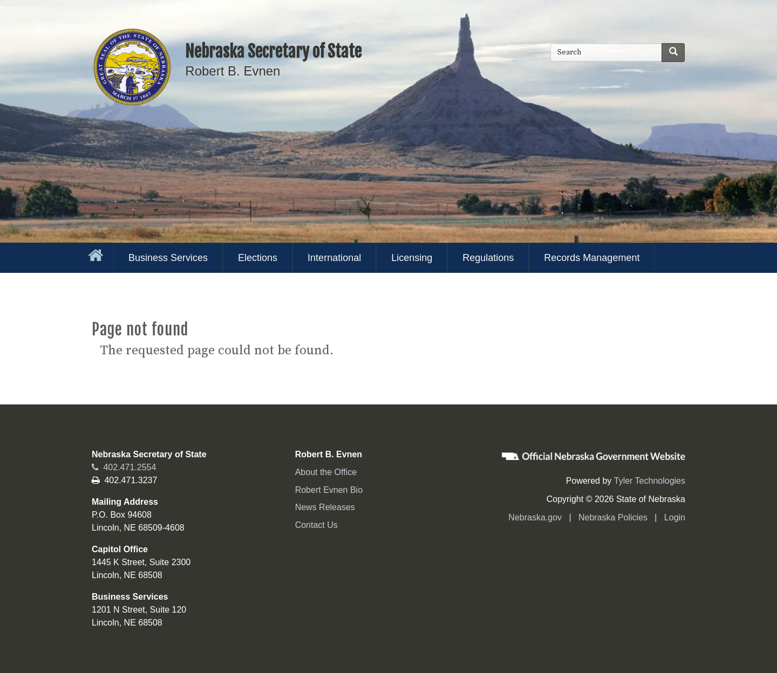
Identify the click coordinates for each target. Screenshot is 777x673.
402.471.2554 (124, 467)
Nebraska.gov (535, 517)
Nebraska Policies (613, 517)
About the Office (326, 472)
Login (674, 517)
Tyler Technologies (649, 480)
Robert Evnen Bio (329, 490)
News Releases (325, 507)
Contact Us (316, 525)
